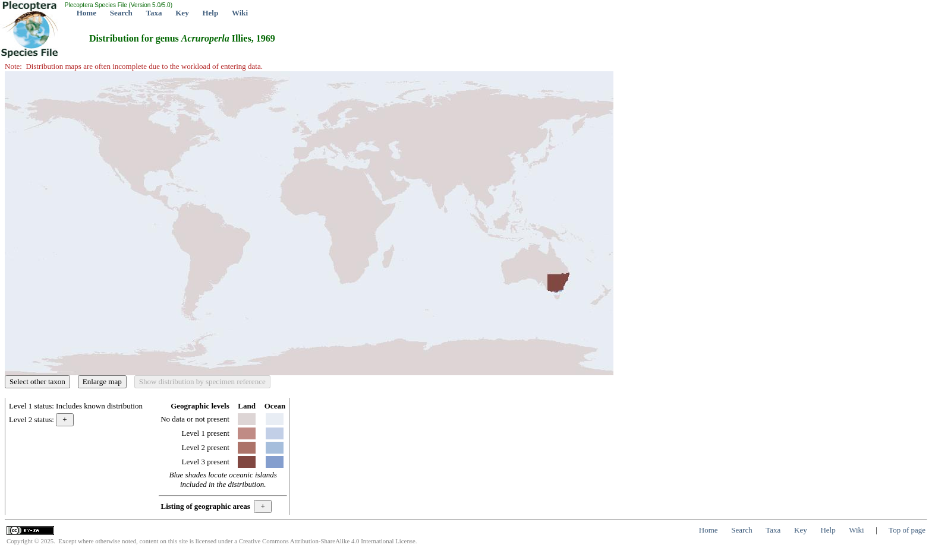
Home (86, 12)
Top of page (907, 529)
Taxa (154, 12)
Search (121, 12)
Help (210, 12)
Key (181, 12)
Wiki (240, 12)
